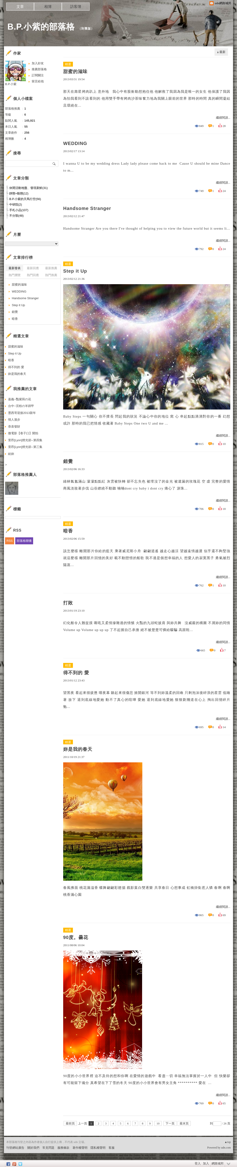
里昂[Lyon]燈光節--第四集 (25, 440)
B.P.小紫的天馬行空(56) (25, 199)
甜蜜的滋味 (75, 71)
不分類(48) (16, 215)
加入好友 (38, 63)
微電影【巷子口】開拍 (23, 433)
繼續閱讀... (223, 117)
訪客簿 (75, 7)
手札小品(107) (18, 210)
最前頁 (70, 1123)
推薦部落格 (39, 69)
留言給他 (38, 81)
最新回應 (33, 268)
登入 (198, 1163)
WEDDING (75, 143)
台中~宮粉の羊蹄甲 (21, 406)
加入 (206, 1163)
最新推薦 (51, 268)
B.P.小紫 (10, 84)
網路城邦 (218, 1163)
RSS (9, 540)
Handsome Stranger (87, 208)
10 (157, 1123)
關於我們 (33, 1147)
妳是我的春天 (77, 749)
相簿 (48, 7)
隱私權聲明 (98, 1147)
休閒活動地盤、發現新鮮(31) (28, 188)
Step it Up (75, 271)
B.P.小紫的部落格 (41, 26)
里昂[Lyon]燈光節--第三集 (25, 447)
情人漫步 (14, 419)
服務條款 (63, 1147)
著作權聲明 (79, 1147)
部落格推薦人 (25, 475)
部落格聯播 (24, 540)
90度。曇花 (75, 937)
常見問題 (48, 1147)
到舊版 (86, 28)
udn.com (226, 1147)
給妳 (11, 454)
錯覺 (68, 461)
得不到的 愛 (76, 672)
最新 (222, 52)
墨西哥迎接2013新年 (22, 413)
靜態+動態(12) (18, 193)
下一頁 (170, 1123)
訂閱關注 (38, 75)
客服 (112, 1147)
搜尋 (54, 163)
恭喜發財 (14, 426)
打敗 (68, 602)
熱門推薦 (51, 275)
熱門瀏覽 (15, 275)
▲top (228, 1142)
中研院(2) (15, 204)
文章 (20, 7)
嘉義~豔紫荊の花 (19, 399)
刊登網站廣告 (15, 1147)
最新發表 (15, 268)
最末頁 (184, 1123)
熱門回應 (33, 275)
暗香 (68, 530)
